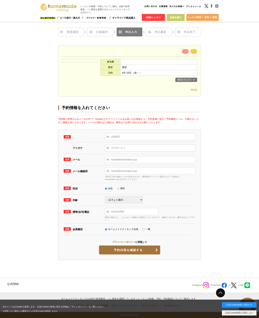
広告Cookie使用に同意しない (239, 313)
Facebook (218, 285)
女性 (109, 188)
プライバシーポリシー (123, 242)
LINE (244, 285)
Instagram (200, 285)
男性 (121, 188)
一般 (146, 229)
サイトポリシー (79, 307)
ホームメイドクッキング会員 (121, 229)
